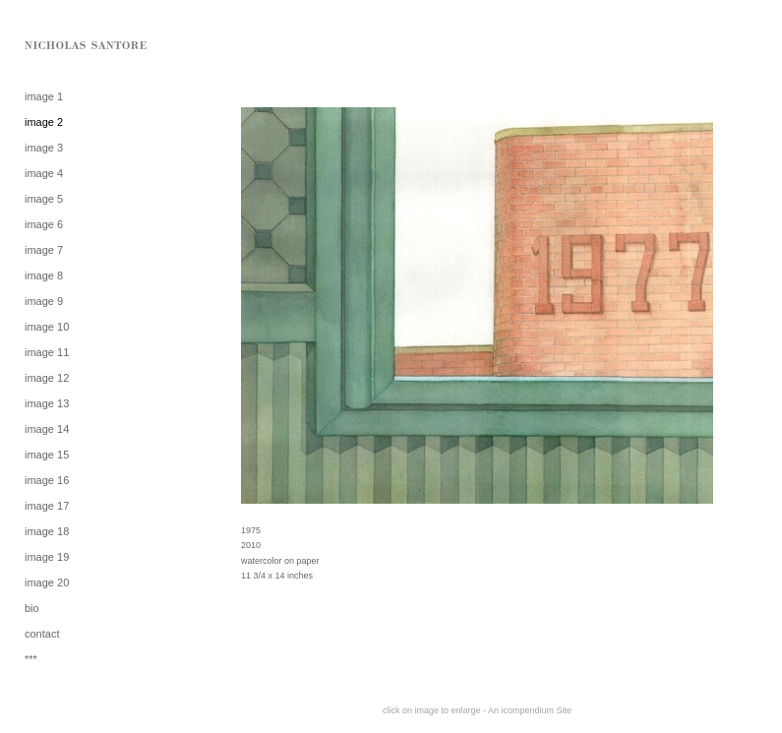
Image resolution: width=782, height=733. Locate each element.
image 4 (44, 173)
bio (32, 608)
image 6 (44, 224)
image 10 (47, 327)
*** (31, 659)
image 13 (47, 403)
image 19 (47, 557)
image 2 (44, 122)
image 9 (44, 301)
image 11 (47, 352)
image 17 (47, 506)
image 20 (47, 582)
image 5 (44, 199)
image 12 (47, 378)
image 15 (47, 454)
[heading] (74, 43)
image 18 (47, 531)
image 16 (47, 480)
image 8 (44, 275)
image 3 (44, 147)
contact (42, 634)
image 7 (44, 250)
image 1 (44, 96)
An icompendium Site (529, 710)
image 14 (47, 429)
